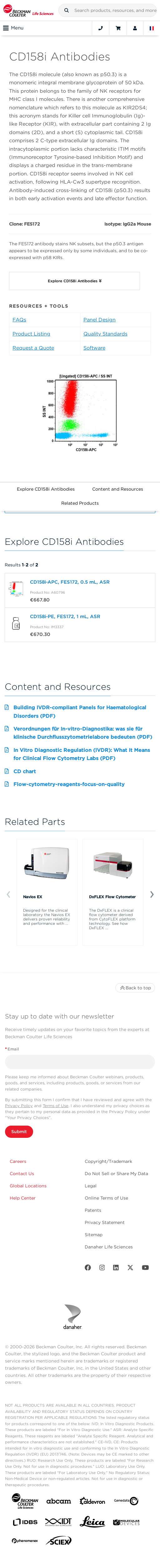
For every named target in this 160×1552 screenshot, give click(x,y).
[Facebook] (88, 1269)
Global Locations (28, 1185)
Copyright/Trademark (108, 1161)
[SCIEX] (58, 1542)
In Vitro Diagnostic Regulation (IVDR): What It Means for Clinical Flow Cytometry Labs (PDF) (81, 754)
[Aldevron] (92, 1502)
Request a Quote (33, 348)
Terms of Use (55, 1105)
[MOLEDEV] (126, 1524)
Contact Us (22, 1173)
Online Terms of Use (106, 1197)
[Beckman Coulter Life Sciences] (28, 10)
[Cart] (118, 28)
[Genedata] (126, 1502)
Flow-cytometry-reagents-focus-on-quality (69, 784)
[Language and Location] (151, 28)
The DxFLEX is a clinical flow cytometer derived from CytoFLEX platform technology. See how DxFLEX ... (112, 919)
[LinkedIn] (116, 1269)
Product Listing (31, 334)
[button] (66, 10)
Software (94, 348)
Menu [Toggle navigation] (13, 28)
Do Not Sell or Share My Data (116, 1173)
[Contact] (100, 28)
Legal (91, 1185)
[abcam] (58, 1502)
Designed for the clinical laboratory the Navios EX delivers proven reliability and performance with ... (46, 917)
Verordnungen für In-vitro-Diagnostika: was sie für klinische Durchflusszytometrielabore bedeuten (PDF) (82, 733)
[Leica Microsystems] (92, 1523)
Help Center (23, 1197)
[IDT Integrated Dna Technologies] (58, 1523)
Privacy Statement (105, 1222)
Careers (18, 1161)
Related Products (80, 503)
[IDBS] (25, 1523)
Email (12, 1049)
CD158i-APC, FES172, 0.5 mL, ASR (70, 582)
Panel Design (99, 320)
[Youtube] (145, 1269)
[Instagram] (102, 1269)
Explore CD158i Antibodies (46, 489)
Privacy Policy (19, 1105)
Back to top (135, 988)
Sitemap (93, 1234)
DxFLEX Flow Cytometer (112, 896)
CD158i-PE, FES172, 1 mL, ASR (65, 616)
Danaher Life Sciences (109, 1246)
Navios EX (32, 896)
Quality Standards (105, 334)
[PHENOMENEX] (25, 1542)
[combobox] (107, 10)
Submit (19, 1131)
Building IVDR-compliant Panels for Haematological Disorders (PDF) (79, 712)
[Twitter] (130, 1269)
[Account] (135, 28)
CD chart (24, 771)
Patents (93, 1210)
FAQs (19, 320)
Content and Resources (117, 489)
